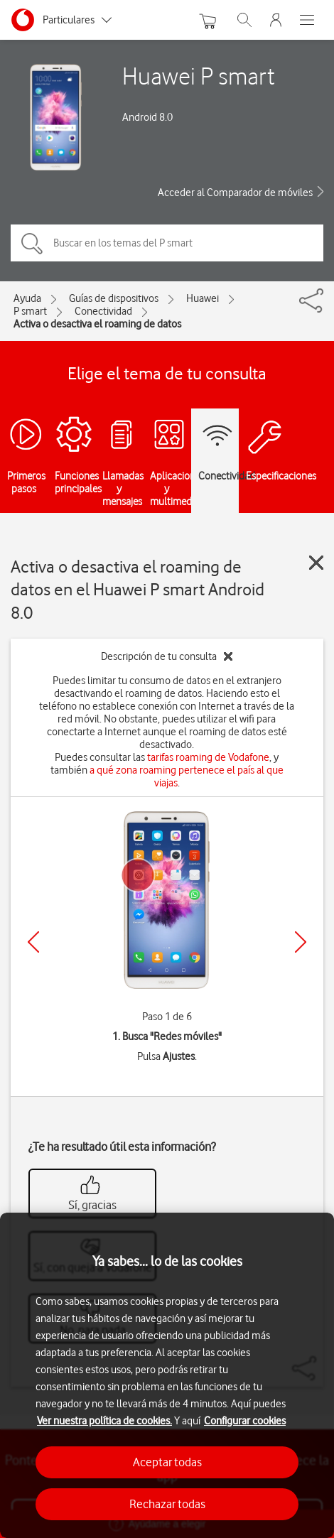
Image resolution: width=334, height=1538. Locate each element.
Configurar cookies (245, 1420)
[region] (167, 1375)
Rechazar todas (167, 1504)
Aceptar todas (167, 1462)
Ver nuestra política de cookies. (104, 1420)
